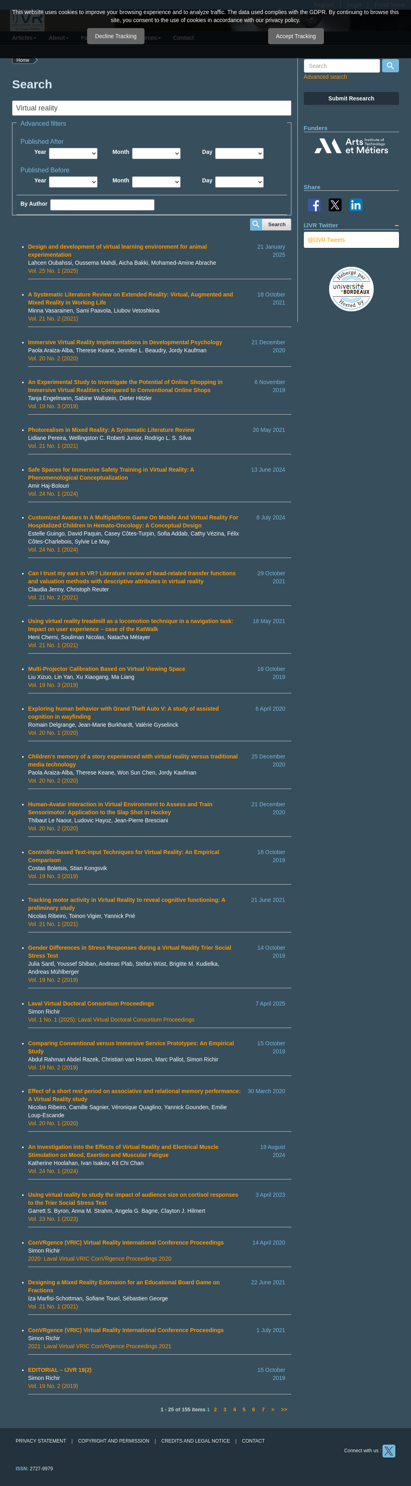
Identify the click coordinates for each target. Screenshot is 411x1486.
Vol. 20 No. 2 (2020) (53, 358)
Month (120, 152)
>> (284, 1409)
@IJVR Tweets (326, 240)
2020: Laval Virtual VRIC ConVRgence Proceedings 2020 (99, 1258)
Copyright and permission (113, 1441)
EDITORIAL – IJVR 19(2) (60, 1370)
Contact (253, 1441)
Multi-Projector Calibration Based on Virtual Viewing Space (106, 669)
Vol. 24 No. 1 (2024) (53, 494)
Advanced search (325, 77)
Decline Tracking (116, 36)
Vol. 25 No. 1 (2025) (53, 271)
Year (41, 152)
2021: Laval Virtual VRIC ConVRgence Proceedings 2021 (99, 1346)
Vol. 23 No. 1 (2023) (53, 1219)
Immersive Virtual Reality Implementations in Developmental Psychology (125, 342)
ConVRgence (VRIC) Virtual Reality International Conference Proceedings (126, 1242)
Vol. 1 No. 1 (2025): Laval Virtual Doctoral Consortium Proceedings (111, 1019)
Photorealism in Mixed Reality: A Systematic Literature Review (111, 430)
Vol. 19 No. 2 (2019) (53, 980)
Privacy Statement (41, 1441)
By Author (33, 203)
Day (207, 152)
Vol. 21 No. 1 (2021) (53, 446)
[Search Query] (342, 66)
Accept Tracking (296, 36)
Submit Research (351, 98)
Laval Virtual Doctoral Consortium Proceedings (91, 1003)
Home (22, 60)
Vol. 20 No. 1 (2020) (53, 733)
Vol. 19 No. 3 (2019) (53, 406)
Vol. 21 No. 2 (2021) (53, 318)
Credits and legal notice (195, 1441)
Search (276, 224)
